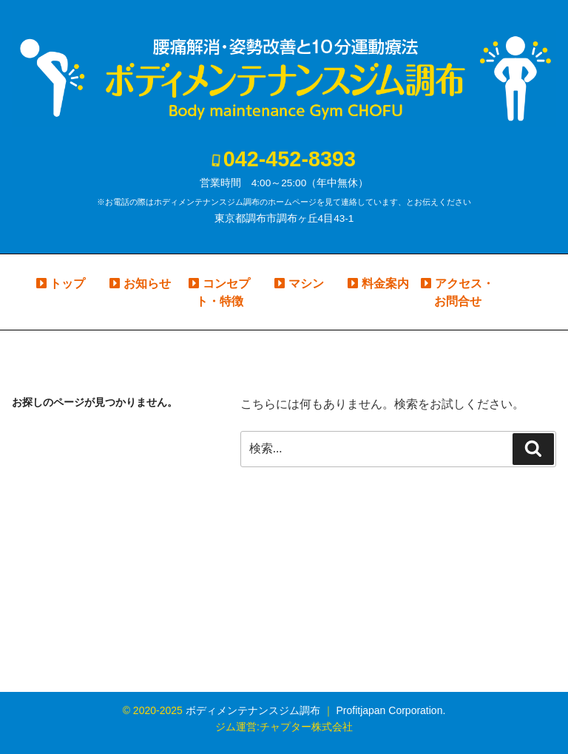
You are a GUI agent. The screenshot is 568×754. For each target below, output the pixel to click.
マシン (306, 283)
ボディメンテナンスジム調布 (253, 710)
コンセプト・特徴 (223, 292)
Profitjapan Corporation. (390, 710)
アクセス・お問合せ (464, 292)
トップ (67, 283)
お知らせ (147, 283)
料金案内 (385, 283)
